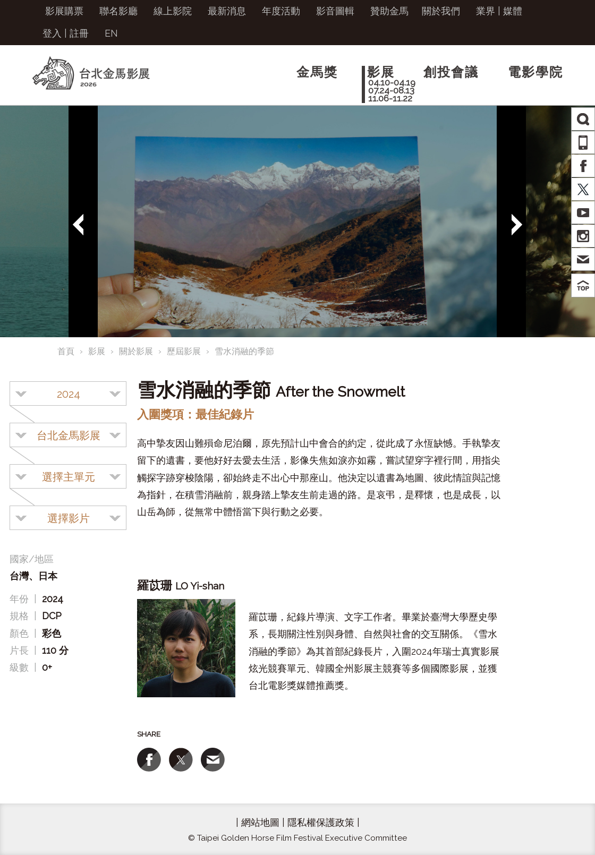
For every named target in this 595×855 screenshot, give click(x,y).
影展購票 (64, 10)
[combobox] (68, 393)
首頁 (65, 351)
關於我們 (441, 10)
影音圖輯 (335, 10)
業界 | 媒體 (499, 10)
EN (111, 33)
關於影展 (136, 351)
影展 (96, 351)
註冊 (79, 33)
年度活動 (281, 10)
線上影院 (173, 10)
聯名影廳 (118, 10)
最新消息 (227, 10)
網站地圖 (260, 822)
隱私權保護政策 (320, 822)
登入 (52, 33)
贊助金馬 (389, 10)
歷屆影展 (184, 351)
